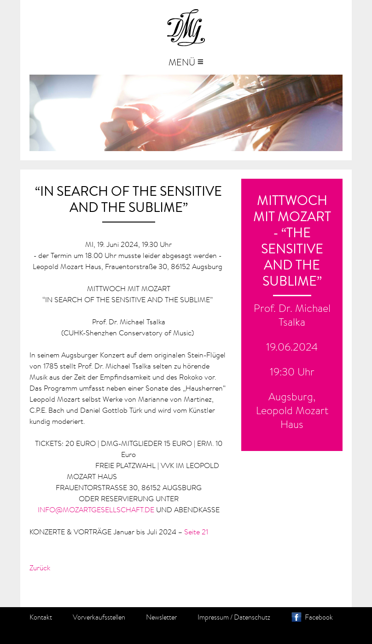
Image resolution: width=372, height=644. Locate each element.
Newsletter (161, 617)
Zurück (39, 567)
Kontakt (40, 617)
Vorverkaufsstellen (99, 617)
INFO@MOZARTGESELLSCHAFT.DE (96, 509)
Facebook (319, 617)
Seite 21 (196, 531)
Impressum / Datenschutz (234, 617)
